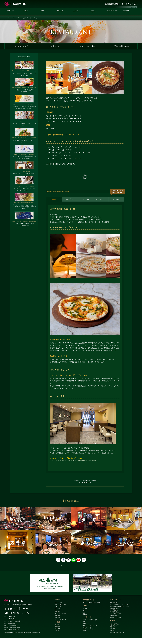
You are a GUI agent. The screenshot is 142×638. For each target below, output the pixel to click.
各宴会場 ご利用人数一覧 (117, 632)
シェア (61, 565)
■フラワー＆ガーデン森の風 (12, 621)
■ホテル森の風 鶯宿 (10, 617)
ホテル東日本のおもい (61, 613)
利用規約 (57, 617)
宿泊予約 (85, 608)
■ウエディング (87, 617)
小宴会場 (112, 628)
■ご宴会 (112, 620)
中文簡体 (57, 628)
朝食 (84, 612)
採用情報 (57, 612)
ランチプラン (69, 199)
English (57, 625)
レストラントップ (21, 46)
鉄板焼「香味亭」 (115, 615)
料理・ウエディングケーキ (90, 625)
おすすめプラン (100, 199)
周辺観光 (85, 614)
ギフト (57, 610)
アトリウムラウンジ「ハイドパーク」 (120, 604)
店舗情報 (53, 199)
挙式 (84, 621)
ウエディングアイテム (89, 629)
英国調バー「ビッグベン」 (117, 617)
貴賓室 (112, 630)
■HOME (57, 600)
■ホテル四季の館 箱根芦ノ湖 (13, 627)
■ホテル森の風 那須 (10, 623)
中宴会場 (112, 626)
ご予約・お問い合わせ (121, 46)
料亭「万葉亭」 (114, 610)
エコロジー (58, 608)
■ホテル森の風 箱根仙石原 (12, 630)
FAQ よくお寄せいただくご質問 (91, 602)
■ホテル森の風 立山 (10, 619)
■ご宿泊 (85, 605)
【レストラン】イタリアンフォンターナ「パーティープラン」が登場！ (73, 460)
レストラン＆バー (17, 18)
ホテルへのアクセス (60, 604)
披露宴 (84, 623)
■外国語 (57, 622)
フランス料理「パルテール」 (118, 613)
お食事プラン (54, 46)
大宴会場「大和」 (115, 625)
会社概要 (57, 615)
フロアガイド (58, 606)
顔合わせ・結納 (87, 627)
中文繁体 (57, 626)
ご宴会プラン (113, 623)
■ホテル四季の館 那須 (11, 625)
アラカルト (116, 199)
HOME (8, 18)
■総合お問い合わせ (88, 600)
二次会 (84, 630)
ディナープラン (85, 199)
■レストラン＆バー (115, 600)
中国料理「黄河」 (115, 608)
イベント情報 (58, 602)
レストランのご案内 (87, 46)
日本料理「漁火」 (115, 612)
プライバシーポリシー (61, 619)
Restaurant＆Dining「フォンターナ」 (120, 606)
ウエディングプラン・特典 (90, 620)
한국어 (57, 630)
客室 (84, 610)
